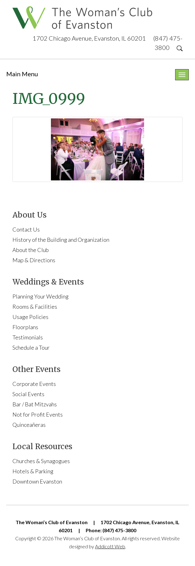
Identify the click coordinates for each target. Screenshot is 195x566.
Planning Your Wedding (40, 296)
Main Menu (22, 73)
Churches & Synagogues (41, 461)
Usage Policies (30, 316)
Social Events (28, 394)
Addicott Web (110, 546)
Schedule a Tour (31, 347)
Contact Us (26, 229)
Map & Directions (33, 260)
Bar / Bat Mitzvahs (34, 404)
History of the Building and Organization (60, 239)
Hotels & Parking (32, 471)
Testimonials (27, 337)
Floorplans (25, 327)
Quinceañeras (29, 424)
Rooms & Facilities (34, 306)
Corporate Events (34, 383)
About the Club (30, 249)
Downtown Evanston (37, 481)
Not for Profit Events (37, 414)
